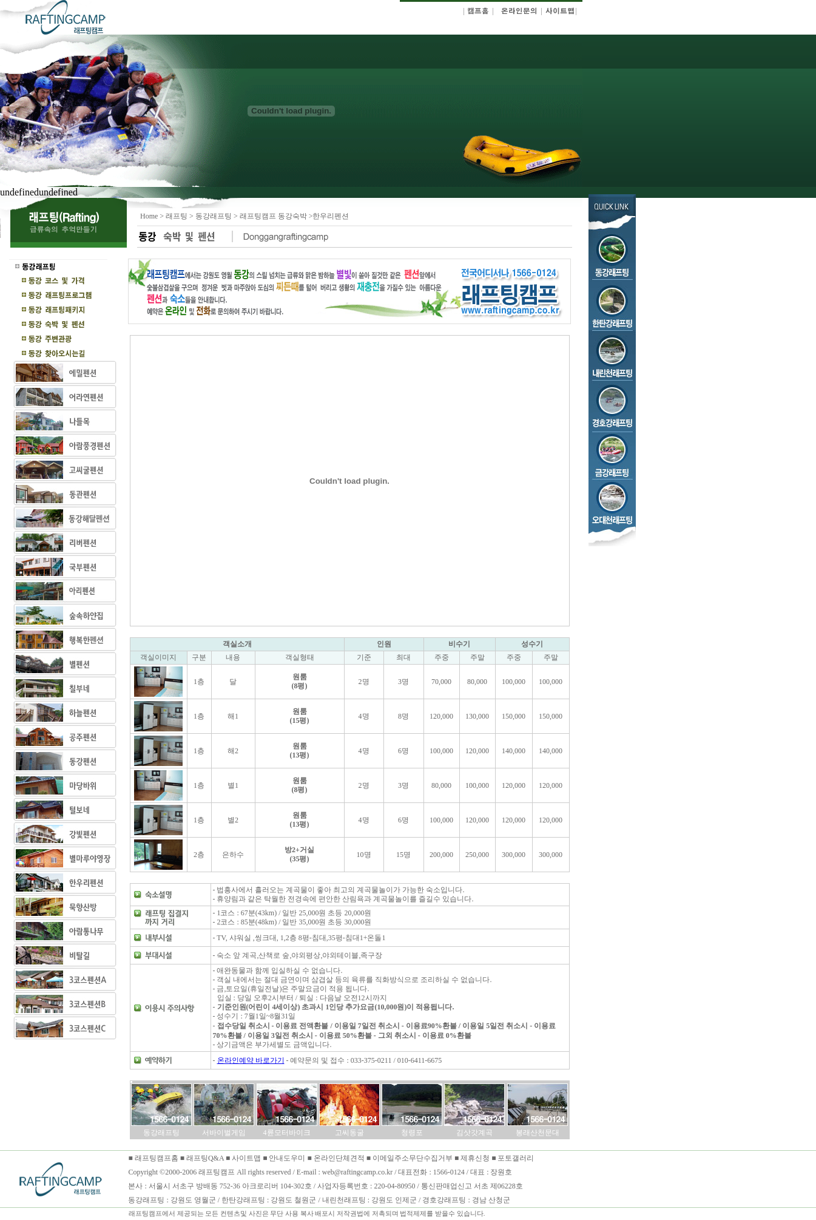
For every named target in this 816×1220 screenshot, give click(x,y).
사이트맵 (246, 1158)
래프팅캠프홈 (155, 1158)
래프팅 (176, 216)
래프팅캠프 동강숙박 (274, 216)
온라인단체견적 (340, 1158)
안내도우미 (288, 1158)
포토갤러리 (515, 1158)
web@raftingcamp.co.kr (357, 1172)
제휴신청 (475, 1158)
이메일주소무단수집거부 (413, 1158)
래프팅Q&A (205, 1158)
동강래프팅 (213, 216)
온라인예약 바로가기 (251, 1060)
